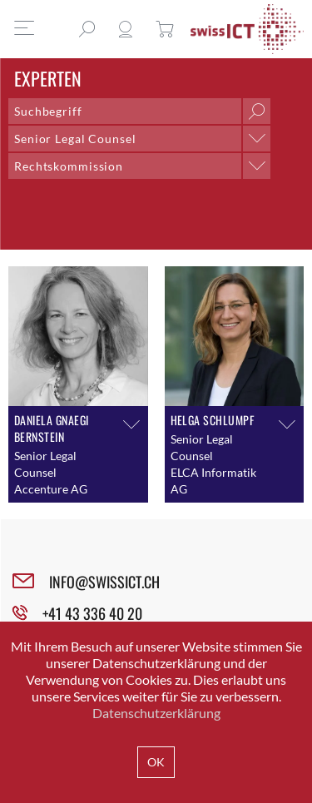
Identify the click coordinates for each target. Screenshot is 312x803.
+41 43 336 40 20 (92, 613)
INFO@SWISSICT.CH (104, 581)
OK (156, 762)
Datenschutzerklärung (156, 713)
